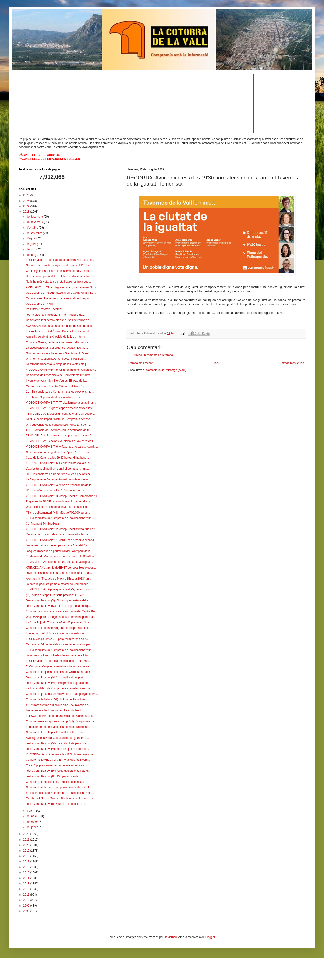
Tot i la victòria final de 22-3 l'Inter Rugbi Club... (55, 314)
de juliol (32, 244)
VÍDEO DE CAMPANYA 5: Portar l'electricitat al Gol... (59, 463)
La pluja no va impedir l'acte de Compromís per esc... (59, 419)
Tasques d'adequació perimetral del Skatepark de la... (59, 551)
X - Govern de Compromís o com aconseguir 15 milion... (61, 556)
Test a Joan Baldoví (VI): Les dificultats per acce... (57, 743)
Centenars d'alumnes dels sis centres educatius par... (59, 644)
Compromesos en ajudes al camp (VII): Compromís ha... (61, 721)
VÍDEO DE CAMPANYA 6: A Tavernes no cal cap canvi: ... (62, 446)
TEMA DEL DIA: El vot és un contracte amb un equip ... (60, 413)
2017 (26, 861)
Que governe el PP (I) (39, 303)
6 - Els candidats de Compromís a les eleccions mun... (60, 792)
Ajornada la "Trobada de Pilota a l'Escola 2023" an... (58, 578)
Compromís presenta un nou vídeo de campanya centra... (62, 694)
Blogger (210, 937)
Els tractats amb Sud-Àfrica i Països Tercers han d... (58, 331)
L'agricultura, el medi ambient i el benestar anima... (57, 468)
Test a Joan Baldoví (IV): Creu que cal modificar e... (58, 770)
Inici (216, 363)
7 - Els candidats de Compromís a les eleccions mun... (60, 688)
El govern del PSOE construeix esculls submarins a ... (59, 501)
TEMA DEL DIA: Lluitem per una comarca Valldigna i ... (60, 562)
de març (32, 816)
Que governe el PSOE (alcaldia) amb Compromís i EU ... (61, 292)
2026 (26, 195)
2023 (26, 211)
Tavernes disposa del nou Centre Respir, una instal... (59, 573)
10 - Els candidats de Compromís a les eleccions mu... (60, 474)
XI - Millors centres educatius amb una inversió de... (58, 705)
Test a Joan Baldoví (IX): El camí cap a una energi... (58, 606)
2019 (26, 850)
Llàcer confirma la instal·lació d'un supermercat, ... (57, 490)
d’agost (31, 238)
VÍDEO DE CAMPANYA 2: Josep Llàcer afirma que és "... (61, 529)
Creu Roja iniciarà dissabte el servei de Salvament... (58, 271)
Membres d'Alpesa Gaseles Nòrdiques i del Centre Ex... (60, 798)
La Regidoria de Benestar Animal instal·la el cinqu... (58, 479)
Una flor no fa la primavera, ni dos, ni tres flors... (56, 358)
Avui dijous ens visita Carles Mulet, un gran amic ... (57, 738)
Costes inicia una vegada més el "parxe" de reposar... (59, 452)
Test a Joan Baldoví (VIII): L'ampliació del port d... (57, 677)
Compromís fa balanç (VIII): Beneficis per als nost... (58, 628)
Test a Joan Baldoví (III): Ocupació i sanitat (52, 776)
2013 (26, 883)
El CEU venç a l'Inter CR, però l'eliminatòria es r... (57, 639)
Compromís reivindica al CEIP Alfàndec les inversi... (58, 759)
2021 (26, 839)
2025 (26, 201)
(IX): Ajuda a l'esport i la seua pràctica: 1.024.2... (56, 595)
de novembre (35, 222)
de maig (32, 255)
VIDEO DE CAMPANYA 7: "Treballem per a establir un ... (61, 402)
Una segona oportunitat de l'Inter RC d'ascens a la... (58, 276)
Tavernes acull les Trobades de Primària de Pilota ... (58, 655)
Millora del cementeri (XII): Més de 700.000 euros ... (58, 512)
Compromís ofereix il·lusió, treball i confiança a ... (56, 781)
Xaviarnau (170, 937)
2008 (26, 911)
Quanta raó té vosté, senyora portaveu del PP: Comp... (60, 265)
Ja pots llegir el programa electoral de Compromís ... (58, 584)
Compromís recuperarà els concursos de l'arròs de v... (59, 320)
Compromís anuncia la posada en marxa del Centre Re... (61, 611)
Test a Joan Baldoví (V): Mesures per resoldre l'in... (58, 749)
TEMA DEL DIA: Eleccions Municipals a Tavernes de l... (60, 441)
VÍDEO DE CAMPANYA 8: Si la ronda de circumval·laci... (61, 369)
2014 (26, 878)
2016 (26, 867)
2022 (26, 834)
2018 (26, 856)
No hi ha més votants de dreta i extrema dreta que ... (59, 281)
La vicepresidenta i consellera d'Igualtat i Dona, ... (57, 347)
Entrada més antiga (292, 363)
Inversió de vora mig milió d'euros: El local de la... (57, 380)
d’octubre (33, 227)
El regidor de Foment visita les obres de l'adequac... (58, 726)
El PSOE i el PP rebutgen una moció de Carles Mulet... (60, 715)
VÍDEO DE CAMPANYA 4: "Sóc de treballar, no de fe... (60, 485)
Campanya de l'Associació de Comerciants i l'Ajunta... (59, 375)
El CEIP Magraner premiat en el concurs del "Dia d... (59, 660)
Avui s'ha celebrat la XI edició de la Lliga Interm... (56, 336)
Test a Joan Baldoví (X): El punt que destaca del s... (58, 600)
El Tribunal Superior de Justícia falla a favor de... (56, 397)
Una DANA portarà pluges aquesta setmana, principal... (60, 617)
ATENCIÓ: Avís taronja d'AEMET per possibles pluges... (61, 567)
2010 (26, 900)
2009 (26, 905)
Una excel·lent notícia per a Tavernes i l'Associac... (57, 507)
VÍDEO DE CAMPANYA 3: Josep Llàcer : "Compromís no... (62, 496)
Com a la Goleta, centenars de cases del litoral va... (58, 342)
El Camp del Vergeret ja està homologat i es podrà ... (59, 666)
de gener (33, 827)
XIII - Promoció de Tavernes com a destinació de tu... (59, 430)
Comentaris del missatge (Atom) (166, 370)
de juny (31, 249)
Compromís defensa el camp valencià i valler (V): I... (58, 787)
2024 (26, 206)
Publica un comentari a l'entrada (153, 355)
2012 (26, 889)
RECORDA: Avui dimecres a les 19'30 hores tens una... (60, 754)
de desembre (35, 216)
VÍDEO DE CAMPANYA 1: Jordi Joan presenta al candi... (61, 540)
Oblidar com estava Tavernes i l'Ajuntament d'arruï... (58, 353)
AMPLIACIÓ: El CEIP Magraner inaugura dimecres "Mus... (62, 287)
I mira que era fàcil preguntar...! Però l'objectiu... (55, 710)
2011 (26, 894)
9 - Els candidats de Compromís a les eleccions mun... (60, 518)
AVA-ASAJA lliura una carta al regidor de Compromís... (60, 325)
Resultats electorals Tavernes (44, 309)
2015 (26, 872)
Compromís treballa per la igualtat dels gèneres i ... (57, 732)
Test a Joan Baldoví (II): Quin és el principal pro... (56, 804)
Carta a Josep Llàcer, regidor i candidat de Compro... (59, 298)
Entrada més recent (140, 363)
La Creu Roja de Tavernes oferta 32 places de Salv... (59, 622)
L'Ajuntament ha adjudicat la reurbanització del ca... (58, 534)
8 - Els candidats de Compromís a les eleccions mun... (60, 650)
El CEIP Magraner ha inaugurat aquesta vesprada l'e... (60, 259)
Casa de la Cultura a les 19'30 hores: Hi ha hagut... (58, 457)
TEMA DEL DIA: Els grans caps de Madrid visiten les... (60, 408)
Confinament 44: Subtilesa (42, 523)
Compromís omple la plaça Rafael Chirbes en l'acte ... (59, 672)
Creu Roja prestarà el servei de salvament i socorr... (58, 765)
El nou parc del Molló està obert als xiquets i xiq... (57, 633)
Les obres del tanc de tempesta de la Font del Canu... (59, 545)
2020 (26, 845)
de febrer (33, 821)
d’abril (31, 810)
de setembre (35, 233)
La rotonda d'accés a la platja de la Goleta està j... (57, 364)
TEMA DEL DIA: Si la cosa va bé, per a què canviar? (59, 435)
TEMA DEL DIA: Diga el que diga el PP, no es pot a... (59, 589)
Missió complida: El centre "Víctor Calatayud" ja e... (58, 386)
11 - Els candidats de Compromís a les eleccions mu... (60, 391)
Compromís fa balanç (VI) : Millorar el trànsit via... (57, 699)
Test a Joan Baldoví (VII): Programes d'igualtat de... (58, 683)
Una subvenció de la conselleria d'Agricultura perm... (59, 424)
